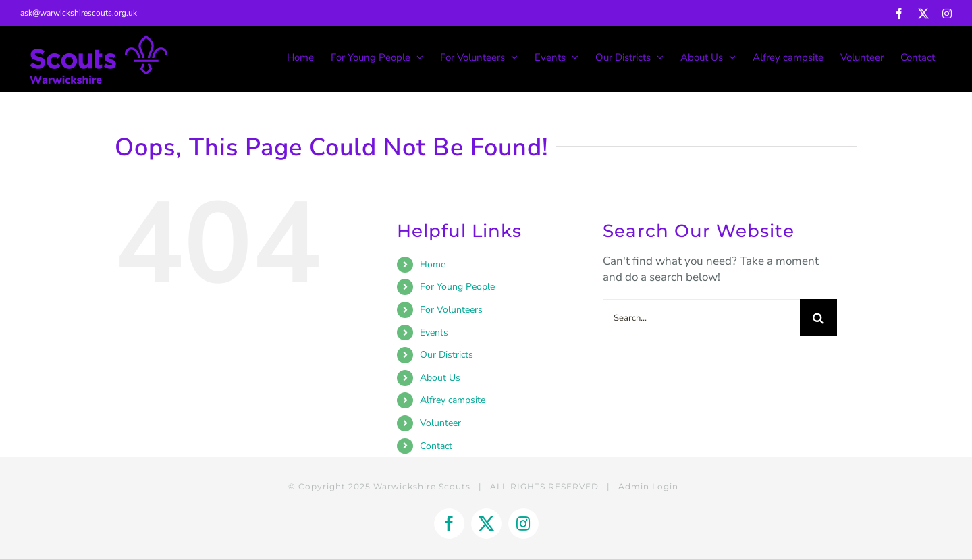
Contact (436, 446)
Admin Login (648, 486)
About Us (440, 377)
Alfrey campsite (452, 400)
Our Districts (446, 354)
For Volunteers (451, 309)
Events (434, 332)
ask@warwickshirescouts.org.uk (78, 12)
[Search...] (701, 317)
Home (433, 264)
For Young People (457, 286)
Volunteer (440, 423)
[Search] (818, 317)
